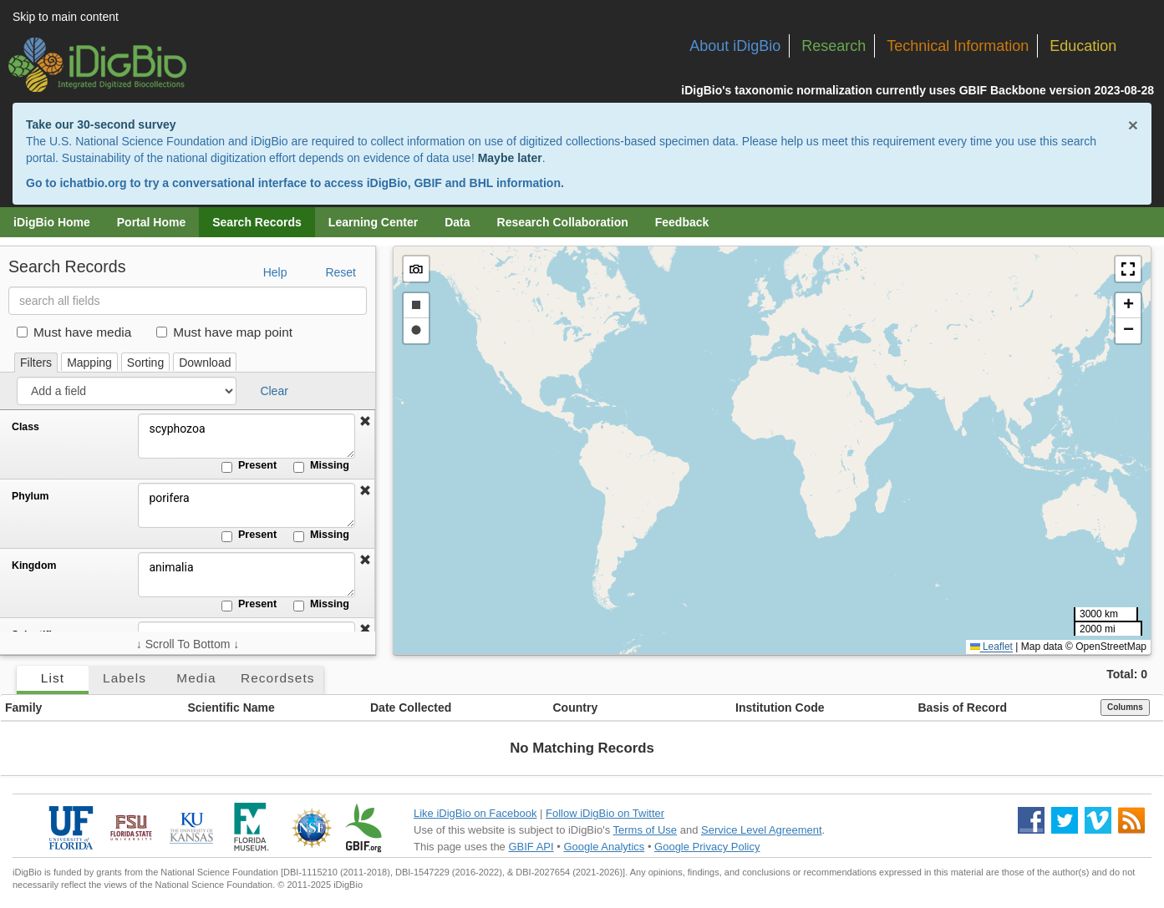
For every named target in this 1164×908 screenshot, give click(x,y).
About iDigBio (734, 46)
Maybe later (510, 158)
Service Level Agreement (761, 830)
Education (1083, 46)
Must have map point (224, 332)
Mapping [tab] (89, 362)
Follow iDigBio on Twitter (605, 813)
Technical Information (958, 46)
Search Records (257, 222)
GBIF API (530, 846)
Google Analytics (603, 846)
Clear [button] (273, 391)
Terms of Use (645, 830)
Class (25, 427)
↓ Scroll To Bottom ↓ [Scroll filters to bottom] (187, 644)
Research (833, 46)
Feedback (682, 222)
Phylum (30, 496)
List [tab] (52, 678)
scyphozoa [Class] (246, 436)
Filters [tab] (36, 362)
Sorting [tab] (145, 362)
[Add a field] (126, 391)
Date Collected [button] (410, 707)
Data (457, 222)
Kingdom (34, 565)
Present (249, 466)
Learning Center (373, 222)
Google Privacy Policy (707, 846)
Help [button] (275, 272)
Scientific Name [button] (231, 707)
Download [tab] (205, 362)
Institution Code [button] (780, 707)
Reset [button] (340, 272)
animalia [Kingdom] (246, 574)
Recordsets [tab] (278, 678)
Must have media (74, 332)
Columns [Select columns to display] (1125, 707)
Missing (321, 466)
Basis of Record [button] (963, 707)
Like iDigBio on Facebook (475, 813)
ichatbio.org (92, 183)
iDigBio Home (51, 222)
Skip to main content (66, 16)
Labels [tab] (124, 678)
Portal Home (151, 222)
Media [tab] (196, 678)
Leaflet (991, 646)
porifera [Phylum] (246, 505)
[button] (365, 421)
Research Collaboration (562, 222)
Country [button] (575, 707)
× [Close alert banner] (1133, 125)
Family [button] (23, 707)
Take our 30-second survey (100, 124)
